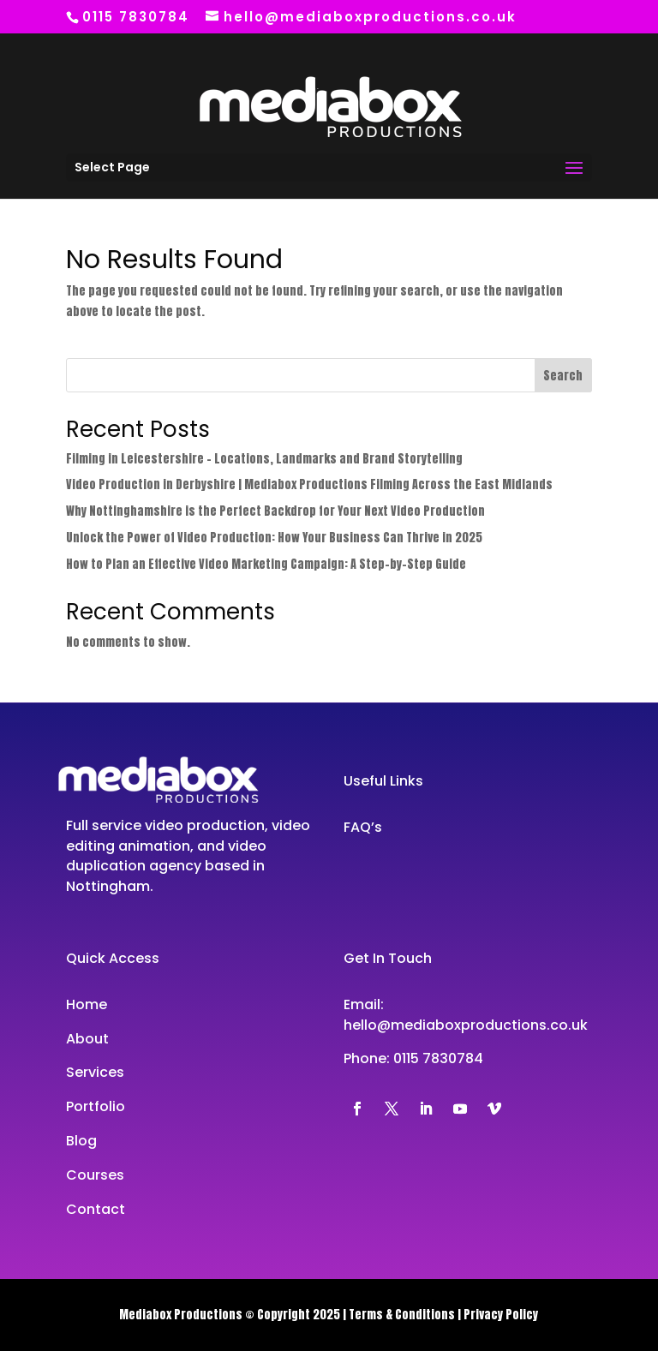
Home (86, 1004)
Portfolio (95, 1106)
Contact (95, 1209)
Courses (95, 1175)
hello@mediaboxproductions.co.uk (466, 1025)
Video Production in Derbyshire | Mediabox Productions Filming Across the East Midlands (309, 484)
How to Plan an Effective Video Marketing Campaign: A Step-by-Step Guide (266, 564)
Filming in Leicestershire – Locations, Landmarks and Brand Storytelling (264, 459)
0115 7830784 (438, 1058)
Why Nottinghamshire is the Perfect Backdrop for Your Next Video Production (275, 511)
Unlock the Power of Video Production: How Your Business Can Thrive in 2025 (274, 538)
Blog (81, 1141)
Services (95, 1072)
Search (563, 376)
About (87, 1039)
